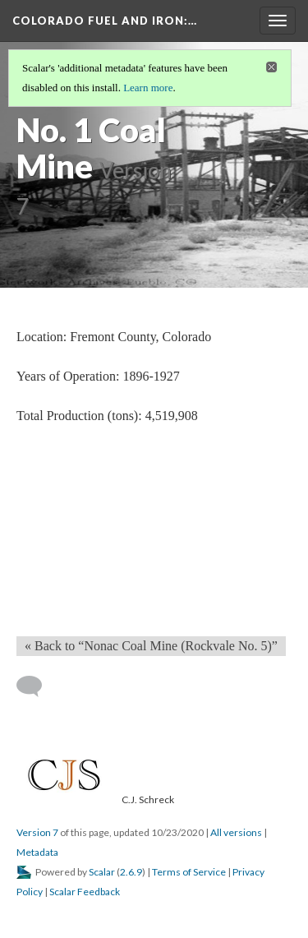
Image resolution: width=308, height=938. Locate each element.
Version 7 (37, 832)
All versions (236, 832)
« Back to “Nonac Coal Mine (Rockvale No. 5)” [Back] (151, 646)
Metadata (37, 852)
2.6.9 (131, 872)
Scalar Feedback (84, 891)
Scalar (102, 872)
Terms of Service (189, 872)
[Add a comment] (36, 686)
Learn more (147, 87)
